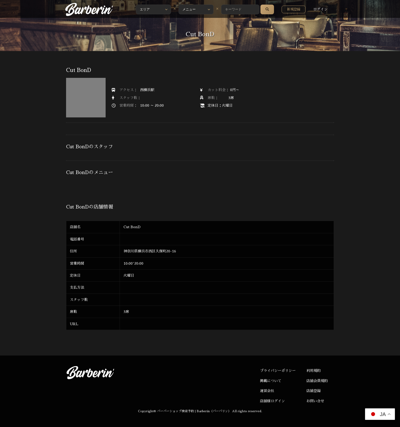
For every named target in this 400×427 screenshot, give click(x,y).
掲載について (270, 381)
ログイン (320, 9)
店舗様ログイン (272, 401)
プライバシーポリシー (278, 370)
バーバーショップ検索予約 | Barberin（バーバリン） (194, 411)
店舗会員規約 (317, 381)
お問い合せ (315, 401)
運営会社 (267, 391)
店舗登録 (313, 391)
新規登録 (293, 9)
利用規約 (313, 370)
